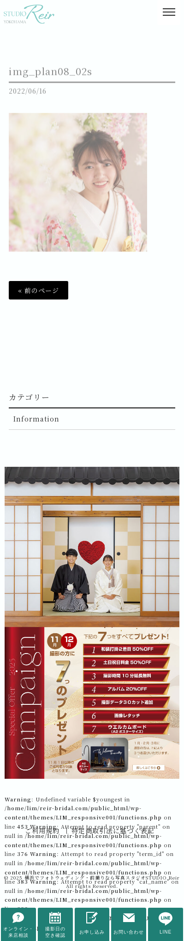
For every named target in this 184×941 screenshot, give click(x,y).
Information (36, 418)
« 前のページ (38, 290)
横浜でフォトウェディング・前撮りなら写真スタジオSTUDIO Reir (102, 877)
